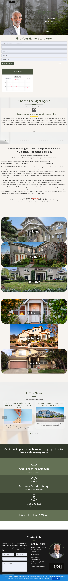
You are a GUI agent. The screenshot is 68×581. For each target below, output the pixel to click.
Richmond (34, 338)
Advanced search (62, 63)
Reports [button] (53, 2)
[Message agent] (39, 554)
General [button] (33, 2)
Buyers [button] (40, 2)
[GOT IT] (55, 578)
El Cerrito (34, 313)
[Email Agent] (2, 2)
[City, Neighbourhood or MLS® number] (34, 43)
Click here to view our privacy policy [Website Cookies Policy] (52, 576)
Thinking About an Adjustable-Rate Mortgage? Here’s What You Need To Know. (18, 405)
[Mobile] (14, 558)
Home (26, 2)
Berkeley (34, 281)
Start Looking (6, 63)
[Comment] (14, 566)
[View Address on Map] (39, 563)
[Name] (8, 554)
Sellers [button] (47, 2)
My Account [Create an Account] (62, 2)
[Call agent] (5, 2)
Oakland (34, 231)
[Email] (21, 554)
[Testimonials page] (34, 120)
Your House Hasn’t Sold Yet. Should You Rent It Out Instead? (50, 404)
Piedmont (34, 256)
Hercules (34, 363)
